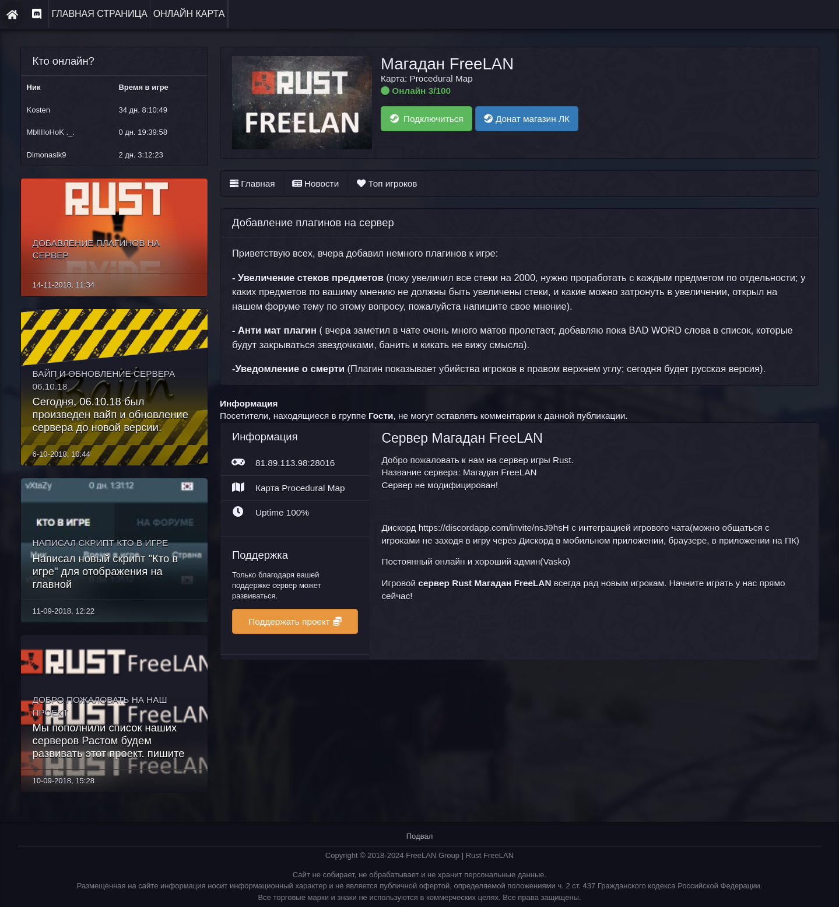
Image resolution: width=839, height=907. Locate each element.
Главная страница (98, 13)
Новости (315, 183)
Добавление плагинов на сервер (314, 222)
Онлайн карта (185, 13)
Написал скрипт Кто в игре (98, 530)
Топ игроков (388, 183)
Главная (252, 183)
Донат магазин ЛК (530, 118)
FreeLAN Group (433, 843)
